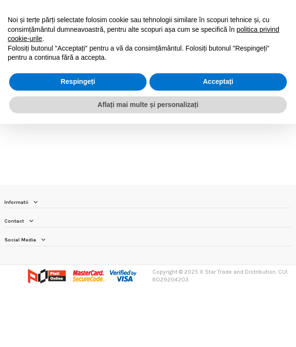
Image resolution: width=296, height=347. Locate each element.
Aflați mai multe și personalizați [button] (147, 104)
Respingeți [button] (78, 81)
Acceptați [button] (218, 81)
